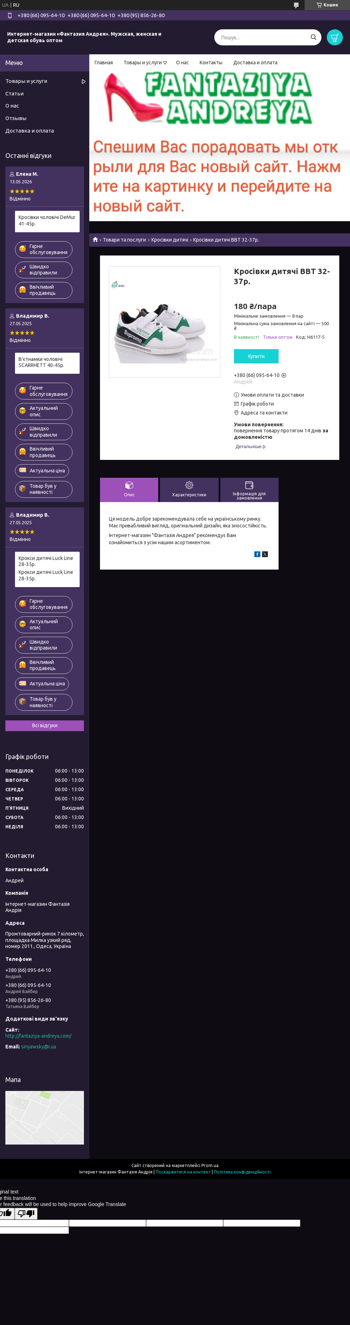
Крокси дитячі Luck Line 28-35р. (46, 561)
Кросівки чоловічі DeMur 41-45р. (47, 220)
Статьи (14, 93)
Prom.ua (210, 1165)
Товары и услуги (143, 62)
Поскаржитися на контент (183, 1172)
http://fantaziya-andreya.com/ (38, 1036)
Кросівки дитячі (169, 240)
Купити (256, 356)
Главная (104, 62)
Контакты (211, 62)
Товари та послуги (124, 240)
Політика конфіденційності (242, 1172)
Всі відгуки (45, 725)
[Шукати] (313, 37)
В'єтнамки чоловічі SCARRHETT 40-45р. (41, 362)
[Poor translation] (26, 1214)
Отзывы (15, 118)
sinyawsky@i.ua (38, 1046)
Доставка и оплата (255, 62)
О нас (182, 62)
